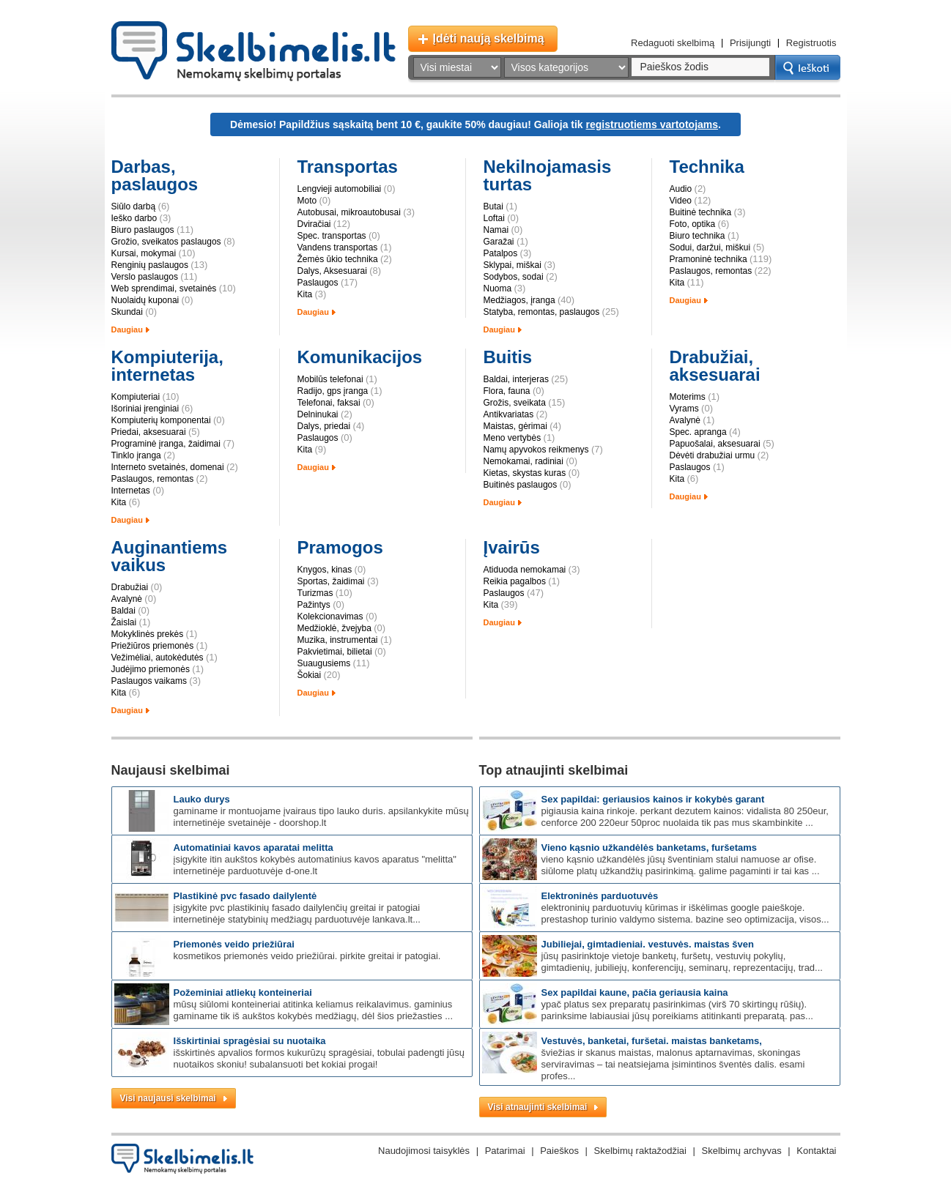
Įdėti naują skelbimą (488, 38)
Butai (493, 206)
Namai (496, 230)
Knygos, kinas (324, 570)
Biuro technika (697, 236)
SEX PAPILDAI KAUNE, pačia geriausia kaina (634, 992)
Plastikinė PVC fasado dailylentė (245, 895)
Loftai (494, 218)
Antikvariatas (509, 414)
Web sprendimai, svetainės (164, 288)
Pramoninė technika (708, 259)
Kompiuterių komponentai (161, 420)
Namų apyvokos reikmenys (536, 449)
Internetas (130, 490)
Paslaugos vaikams (149, 681)
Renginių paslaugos (149, 265)
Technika (707, 166)
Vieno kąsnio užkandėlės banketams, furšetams (649, 847)
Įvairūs (512, 547)
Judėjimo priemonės (150, 669)
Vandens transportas (337, 247)
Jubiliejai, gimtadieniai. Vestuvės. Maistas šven (647, 944)
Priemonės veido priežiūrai (234, 944)
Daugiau (127, 329)
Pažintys (313, 605)
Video (681, 200)
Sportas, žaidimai (331, 581)
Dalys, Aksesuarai (332, 271)
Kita (305, 294)
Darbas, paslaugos (155, 175)
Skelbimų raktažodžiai (640, 1150)
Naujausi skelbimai (170, 770)
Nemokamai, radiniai (523, 461)
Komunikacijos (360, 357)
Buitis (508, 357)
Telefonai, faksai (328, 403)
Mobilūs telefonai (330, 379)
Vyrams (684, 408)
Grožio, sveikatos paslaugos (166, 241)
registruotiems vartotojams (652, 124)
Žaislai (124, 622)
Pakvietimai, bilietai (334, 652)
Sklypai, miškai (512, 265)
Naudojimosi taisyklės (424, 1150)
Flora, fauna (507, 391)
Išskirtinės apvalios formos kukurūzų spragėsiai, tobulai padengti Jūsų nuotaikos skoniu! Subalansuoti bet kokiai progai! (319, 1058)
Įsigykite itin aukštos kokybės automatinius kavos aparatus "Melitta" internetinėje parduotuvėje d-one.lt (315, 865)
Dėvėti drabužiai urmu (712, 455)
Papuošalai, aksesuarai (715, 444)
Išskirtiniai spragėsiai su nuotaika (250, 1040)
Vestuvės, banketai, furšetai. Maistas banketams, (651, 1040)
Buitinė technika (701, 212)
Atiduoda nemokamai (525, 570)
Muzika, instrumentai (337, 640)
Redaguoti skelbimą (672, 42)
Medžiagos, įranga (519, 300)
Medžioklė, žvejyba (334, 628)
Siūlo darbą (133, 206)
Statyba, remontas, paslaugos (542, 312)
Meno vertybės (512, 438)
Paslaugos (317, 282)
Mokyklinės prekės (147, 634)
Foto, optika (693, 224)
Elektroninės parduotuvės (600, 895)
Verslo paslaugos (144, 277)
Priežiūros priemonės (152, 646)
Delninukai (317, 414)
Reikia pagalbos (515, 581)
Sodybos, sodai (514, 277)
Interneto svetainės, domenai (167, 467)
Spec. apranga (698, 432)
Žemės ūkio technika (337, 259)
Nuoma (498, 288)
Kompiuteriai (135, 397)
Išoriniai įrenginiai (145, 408)
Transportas (347, 166)
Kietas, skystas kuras (525, 473)
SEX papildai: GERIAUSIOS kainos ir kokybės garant (653, 799)
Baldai (123, 611)
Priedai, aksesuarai (148, 432)
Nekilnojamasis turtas (548, 175)
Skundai (127, 312)
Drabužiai (130, 587)
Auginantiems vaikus (169, 556)
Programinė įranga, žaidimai (166, 444)
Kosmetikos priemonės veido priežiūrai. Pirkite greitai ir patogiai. (307, 955)
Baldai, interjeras (516, 379)
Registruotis (811, 42)
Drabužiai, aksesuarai (715, 365)
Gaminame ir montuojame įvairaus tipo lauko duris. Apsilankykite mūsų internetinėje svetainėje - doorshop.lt (321, 816)
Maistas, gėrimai (515, 426)
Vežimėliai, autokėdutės (157, 657)
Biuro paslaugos (142, 230)
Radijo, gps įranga (333, 391)
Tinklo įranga (136, 455)
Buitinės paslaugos (521, 485)
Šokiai (309, 675)
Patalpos (501, 253)
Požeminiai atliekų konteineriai (243, 992)
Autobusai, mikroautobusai (349, 212)
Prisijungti (750, 42)
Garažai (499, 241)
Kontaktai (816, 1150)
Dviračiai (314, 224)
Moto (307, 200)
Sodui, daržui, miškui (710, 247)
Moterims (688, 397)
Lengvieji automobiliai (339, 189)
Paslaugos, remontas (711, 271)
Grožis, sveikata (515, 403)
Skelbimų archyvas (742, 1150)
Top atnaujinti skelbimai (554, 770)
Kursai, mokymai (144, 253)
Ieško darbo (134, 218)
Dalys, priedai (324, 426)
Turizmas (315, 593)
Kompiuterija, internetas (167, 365)
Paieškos (559, 1150)
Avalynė (685, 420)
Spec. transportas (331, 236)
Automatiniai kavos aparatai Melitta (253, 847)
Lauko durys (202, 799)
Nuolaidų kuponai (145, 300)
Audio (681, 189)
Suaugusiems (324, 663)
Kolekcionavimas (330, 616)
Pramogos (340, 547)
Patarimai (505, 1150)
